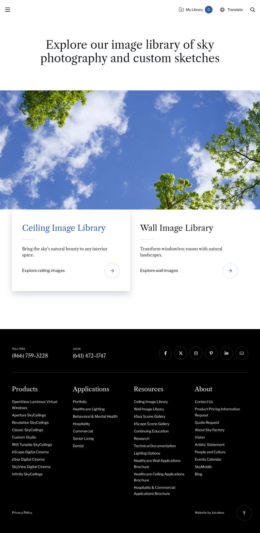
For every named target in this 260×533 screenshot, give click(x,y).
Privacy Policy (22, 512)
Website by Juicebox (209, 512)
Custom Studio (24, 437)
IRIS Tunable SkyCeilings (32, 444)
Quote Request (207, 422)
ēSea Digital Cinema (28, 459)
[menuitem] (38, 404)
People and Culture (210, 452)
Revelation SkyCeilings (30, 422)
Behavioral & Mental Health (95, 416)
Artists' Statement (209, 444)
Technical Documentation (155, 446)
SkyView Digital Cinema (31, 466)
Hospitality (81, 424)
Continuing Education (151, 431)
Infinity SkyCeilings (27, 474)
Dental (78, 446)
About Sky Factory (209, 430)
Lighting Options (147, 453)
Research (141, 438)
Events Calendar (208, 459)
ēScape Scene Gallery (151, 424)
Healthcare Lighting (89, 409)
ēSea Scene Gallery (149, 416)
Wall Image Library (149, 409)
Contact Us (204, 401)
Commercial (83, 431)
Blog (198, 474)
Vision (200, 437)
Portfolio (80, 401)
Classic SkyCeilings (27, 430)
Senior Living (83, 438)
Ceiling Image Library (151, 401)
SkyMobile (203, 466)
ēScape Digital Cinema (30, 452)
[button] (252, 9)
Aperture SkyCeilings (29, 415)
